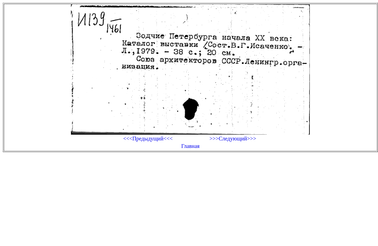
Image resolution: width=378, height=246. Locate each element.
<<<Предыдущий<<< (148, 138)
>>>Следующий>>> (232, 138)
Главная (190, 146)
